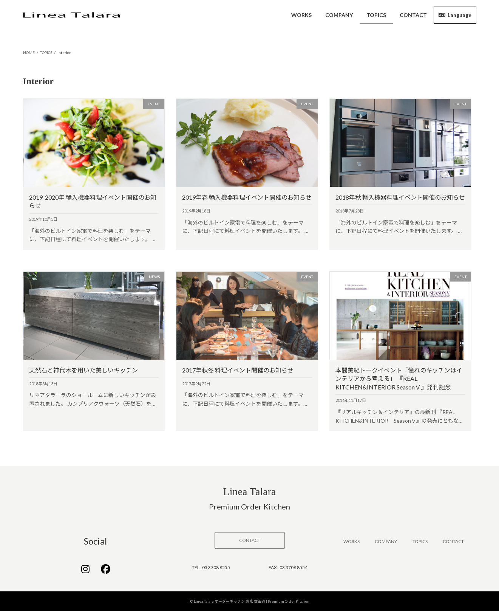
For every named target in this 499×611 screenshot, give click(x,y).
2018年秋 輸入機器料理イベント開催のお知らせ (400, 197)
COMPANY (386, 541)
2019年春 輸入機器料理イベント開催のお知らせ (247, 197)
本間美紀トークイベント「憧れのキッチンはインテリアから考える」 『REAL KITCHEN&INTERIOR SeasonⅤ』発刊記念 (398, 378)
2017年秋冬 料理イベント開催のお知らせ (238, 370)
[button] (250, 540)
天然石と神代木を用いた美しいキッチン (83, 370)
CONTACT (453, 541)
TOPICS (420, 541)
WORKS (351, 541)
